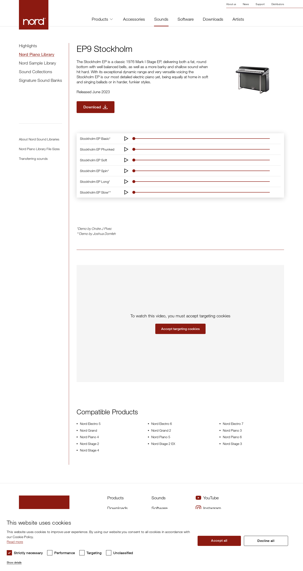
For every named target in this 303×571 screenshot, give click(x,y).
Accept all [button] (219, 540)
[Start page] (33, 15)
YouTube (207, 497)
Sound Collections (35, 71)
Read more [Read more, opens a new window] (15, 542)
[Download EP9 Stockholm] (95, 107)
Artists (238, 19)
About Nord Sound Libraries (39, 139)
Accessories (134, 19)
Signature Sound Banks (40, 80)
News (246, 4)
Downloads (213, 19)
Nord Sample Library (37, 63)
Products (102, 19)
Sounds (161, 19)
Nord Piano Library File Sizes (39, 149)
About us (231, 4)
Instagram (208, 508)
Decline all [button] (266, 541)
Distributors (277, 4)
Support (260, 4)
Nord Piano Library (36, 54)
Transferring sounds (33, 158)
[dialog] (148, 540)
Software (186, 19)
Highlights (28, 45)
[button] (99, 561)
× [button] (291, 513)
